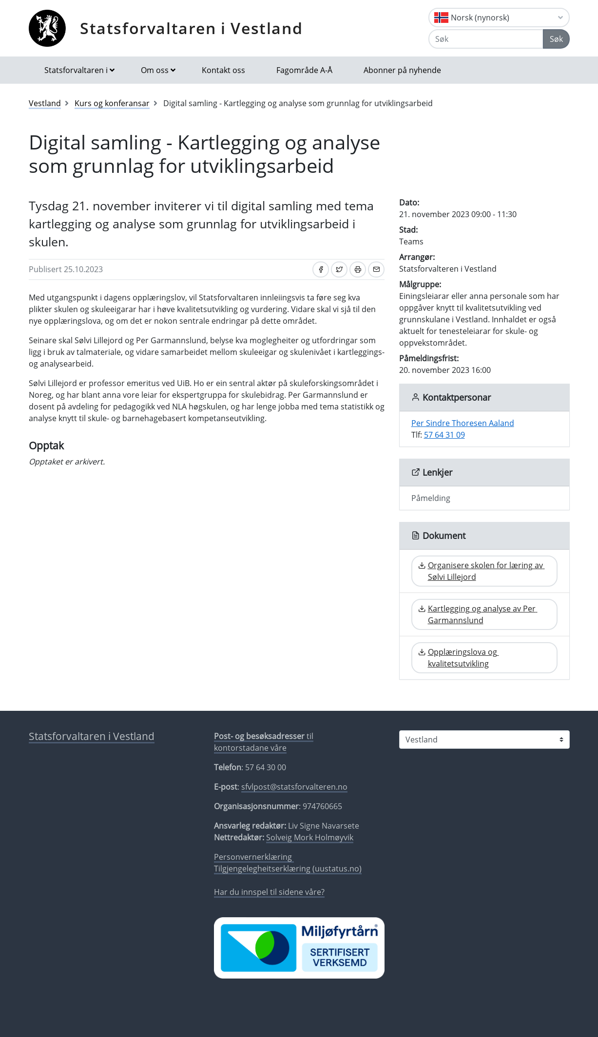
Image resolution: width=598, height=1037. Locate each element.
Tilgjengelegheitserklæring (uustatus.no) (288, 868)
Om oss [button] (155, 70)
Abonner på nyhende (402, 70)
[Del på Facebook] (320, 269)
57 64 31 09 (444, 434)
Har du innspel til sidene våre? (269, 892)
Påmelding (430, 498)
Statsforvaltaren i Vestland (191, 28)
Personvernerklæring (254, 857)
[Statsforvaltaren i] (484, 739)
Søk (556, 39)
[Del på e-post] (376, 269)
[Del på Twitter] (339, 269)
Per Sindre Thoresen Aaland (462, 423)
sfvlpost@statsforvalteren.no (294, 786)
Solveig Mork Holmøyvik (309, 837)
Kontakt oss (223, 70)
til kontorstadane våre (263, 742)
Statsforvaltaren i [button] (76, 70)
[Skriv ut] (357, 269)
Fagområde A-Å (304, 70)
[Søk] (485, 39)
